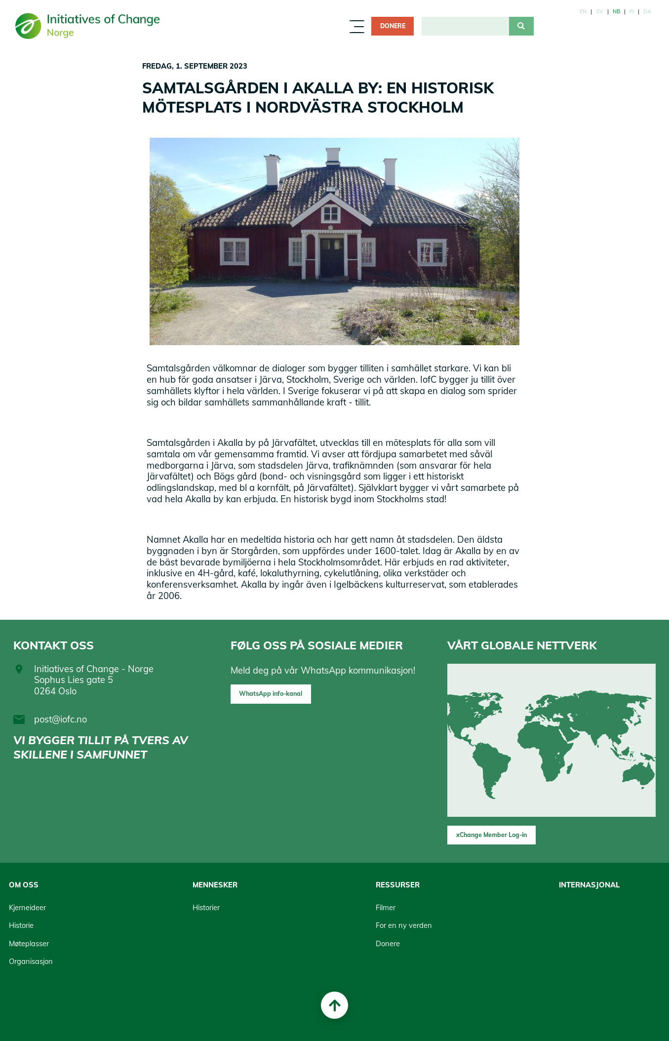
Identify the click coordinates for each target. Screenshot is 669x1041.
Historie (21, 925)
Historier (206, 907)
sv (599, 11)
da (647, 11)
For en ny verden (404, 925)
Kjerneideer (27, 907)
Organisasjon (31, 961)
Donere (392, 26)
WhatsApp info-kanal (270, 693)
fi (632, 11)
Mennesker (215, 884)
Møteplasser (29, 943)
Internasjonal (589, 884)
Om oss (24, 884)
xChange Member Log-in (491, 835)
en (583, 11)
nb (616, 11)
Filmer (385, 907)
